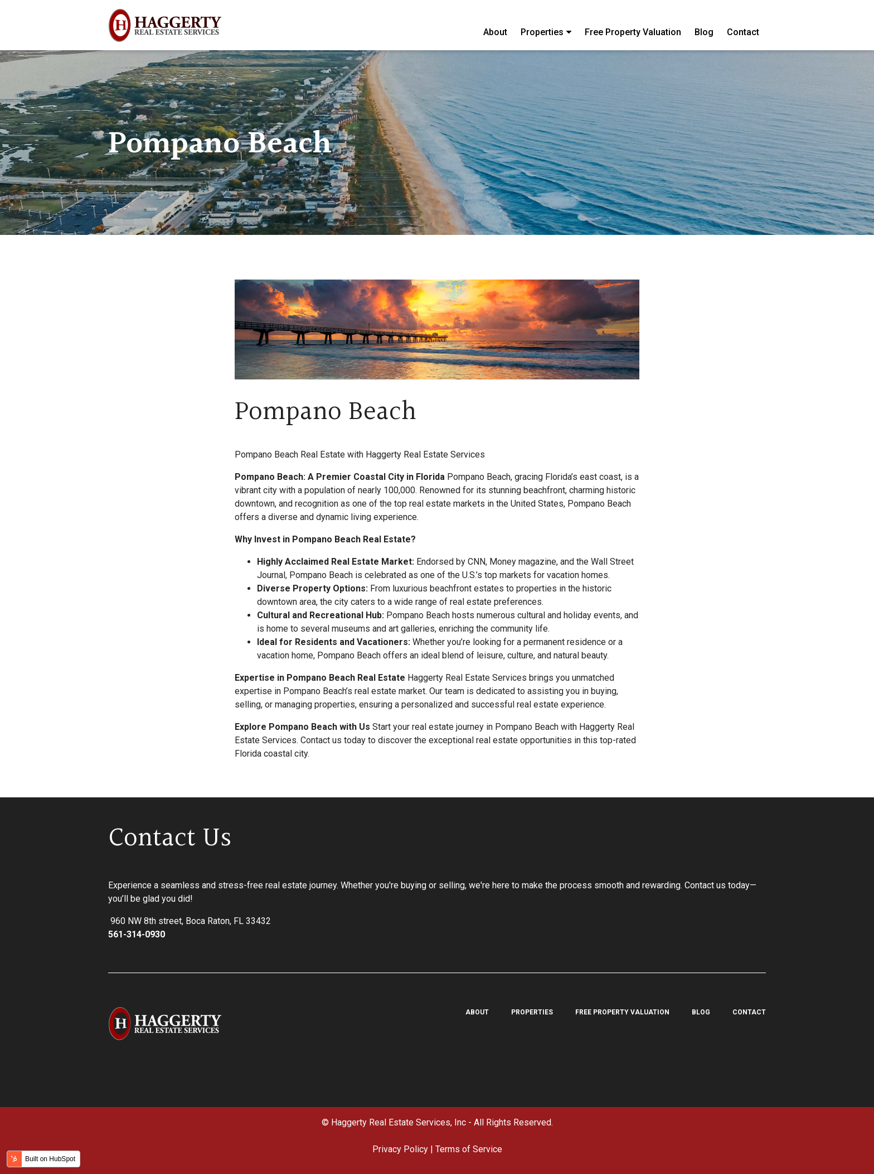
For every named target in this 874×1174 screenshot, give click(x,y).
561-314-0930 (136, 934)
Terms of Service (468, 1149)
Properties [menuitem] (542, 25)
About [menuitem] (495, 25)
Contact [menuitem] (743, 25)
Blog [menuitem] (704, 25)
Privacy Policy (400, 1149)
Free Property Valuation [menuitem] (633, 25)
